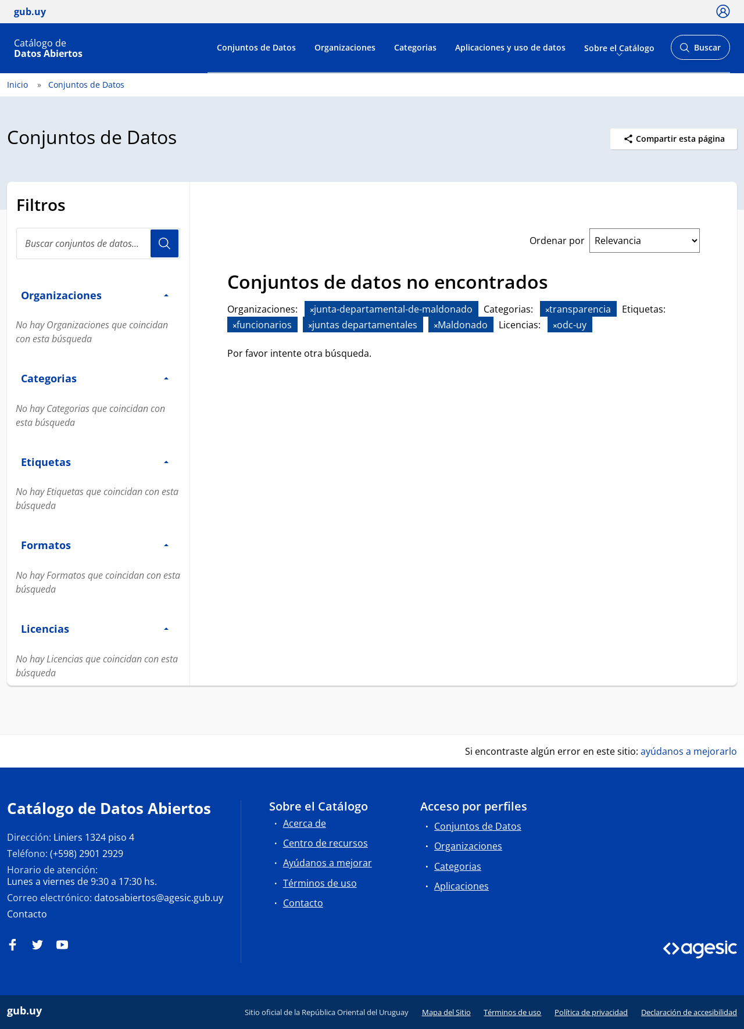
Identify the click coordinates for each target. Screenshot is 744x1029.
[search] (98, 243)
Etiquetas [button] (95, 461)
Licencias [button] (95, 628)
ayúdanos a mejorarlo (689, 751)
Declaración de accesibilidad (689, 1012)
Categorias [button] (95, 378)
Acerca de (304, 823)
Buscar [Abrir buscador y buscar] (700, 51)
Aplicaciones (461, 886)
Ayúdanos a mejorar (327, 862)
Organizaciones (344, 47)
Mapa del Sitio (446, 1012)
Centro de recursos (325, 843)
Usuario (164, 243)
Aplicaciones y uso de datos (510, 47)
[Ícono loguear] (723, 11)
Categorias (415, 47)
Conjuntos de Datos (256, 47)
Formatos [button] (95, 544)
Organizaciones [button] (95, 295)
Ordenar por (557, 240)
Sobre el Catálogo (619, 47)
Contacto (27, 914)
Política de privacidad (591, 1012)
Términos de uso (320, 883)
